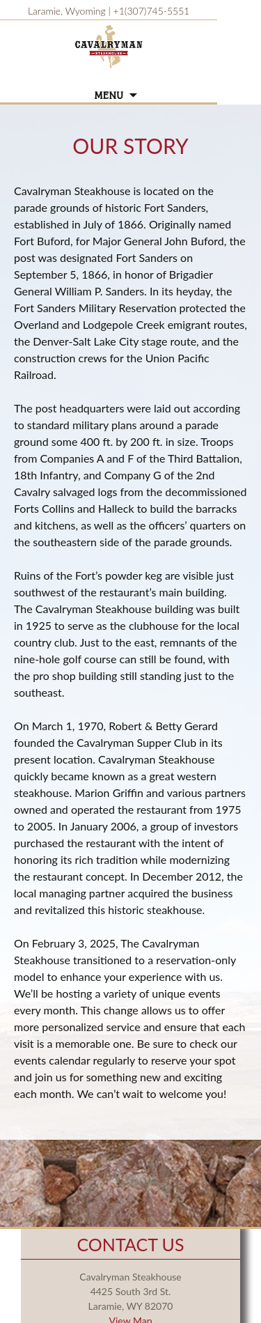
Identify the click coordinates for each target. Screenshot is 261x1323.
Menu (108, 96)
